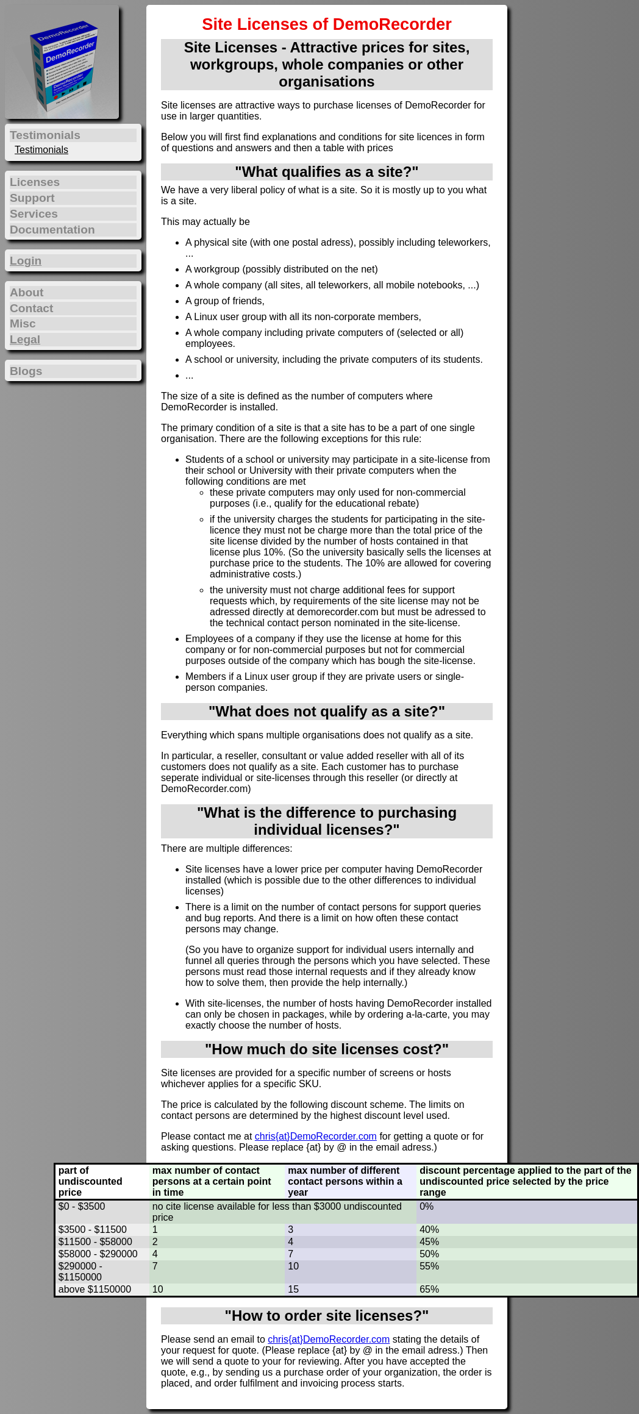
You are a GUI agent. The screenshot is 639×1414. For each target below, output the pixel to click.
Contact (31, 308)
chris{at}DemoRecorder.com (316, 1136)
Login (25, 260)
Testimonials (41, 150)
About (26, 292)
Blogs (26, 371)
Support (32, 197)
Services (34, 213)
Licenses (35, 182)
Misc (23, 323)
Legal (25, 339)
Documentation (52, 229)
